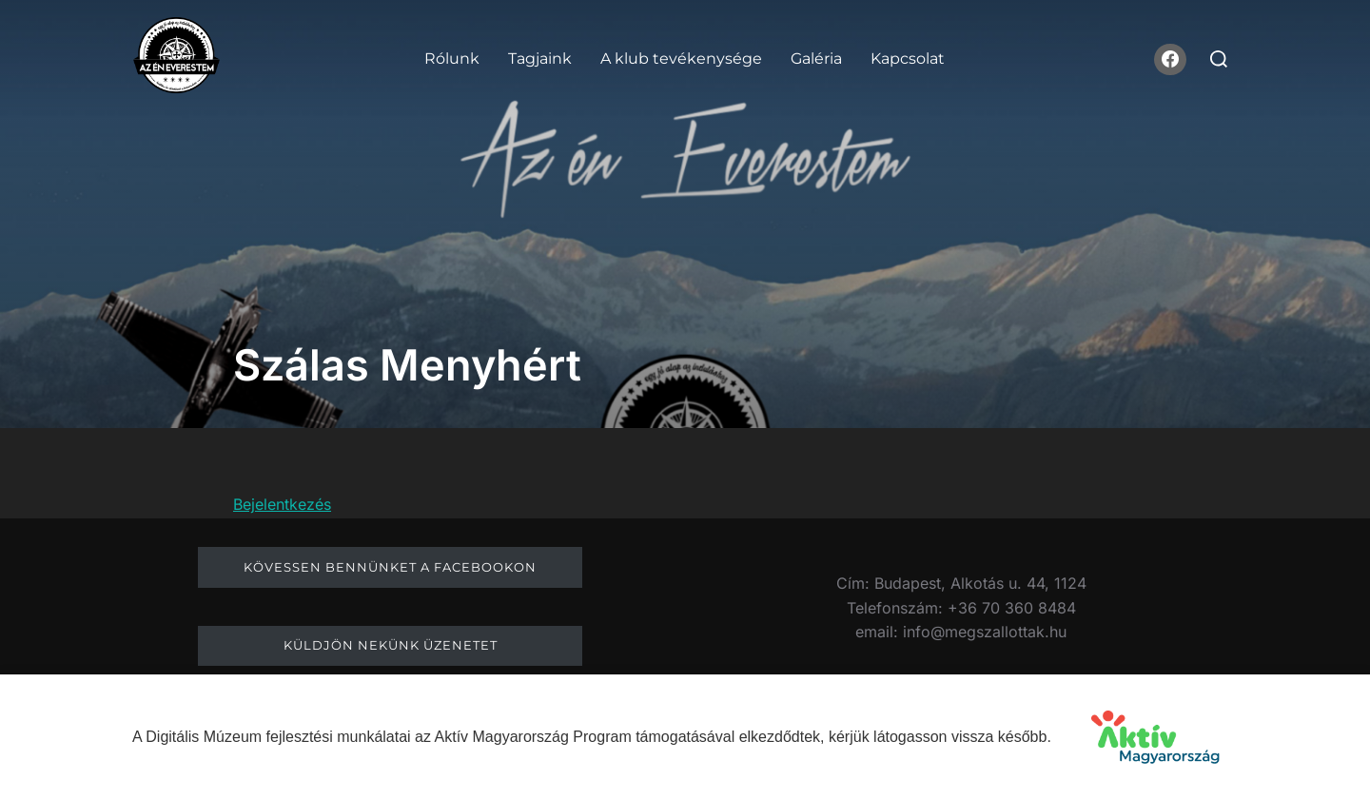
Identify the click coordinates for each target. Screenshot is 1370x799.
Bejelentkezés (282, 504)
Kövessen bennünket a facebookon (390, 567)
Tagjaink (540, 58)
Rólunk (452, 58)
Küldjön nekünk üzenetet (391, 645)
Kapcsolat (908, 58)
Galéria (816, 58)
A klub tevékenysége (681, 58)
